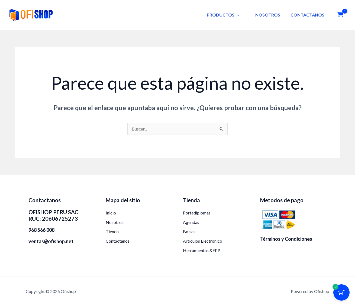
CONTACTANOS (308, 14)
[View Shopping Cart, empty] (340, 15)
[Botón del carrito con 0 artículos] (341, 292)
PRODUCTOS (227, 14)
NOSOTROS (269, 14)
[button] (241, 14)
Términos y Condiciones (286, 239)
